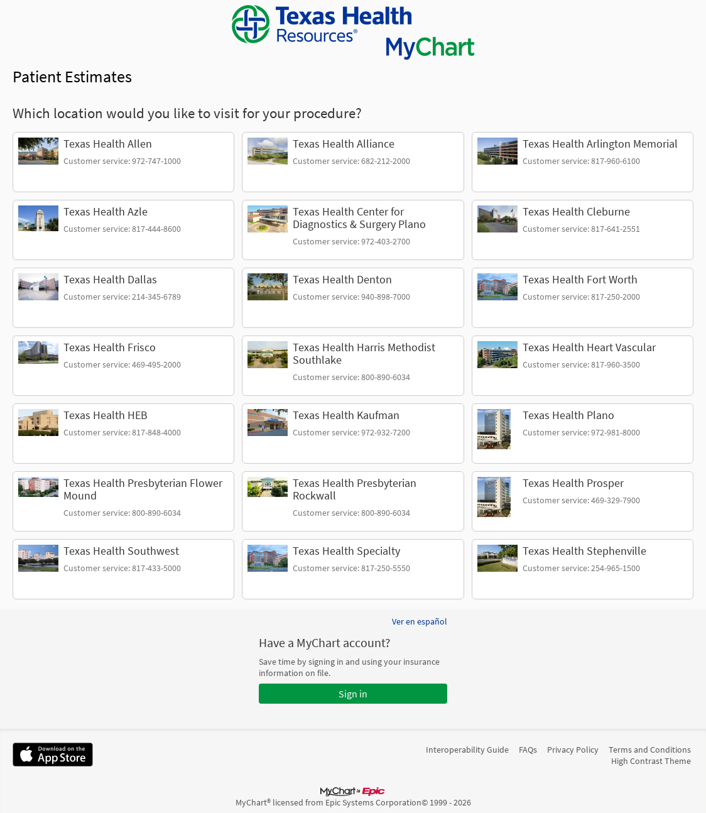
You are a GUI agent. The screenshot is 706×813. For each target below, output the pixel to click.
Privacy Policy (573, 749)
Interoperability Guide (467, 749)
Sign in (353, 693)
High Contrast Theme (651, 761)
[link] (123, 162)
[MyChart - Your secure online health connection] (353, 32)
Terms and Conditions (650, 749)
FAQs (528, 749)
